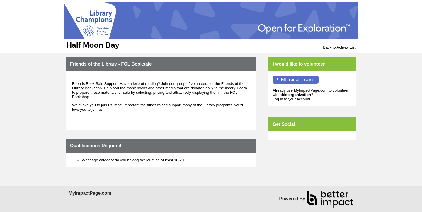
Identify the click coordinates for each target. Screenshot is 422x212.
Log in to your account (291, 99)
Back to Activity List (339, 47)
